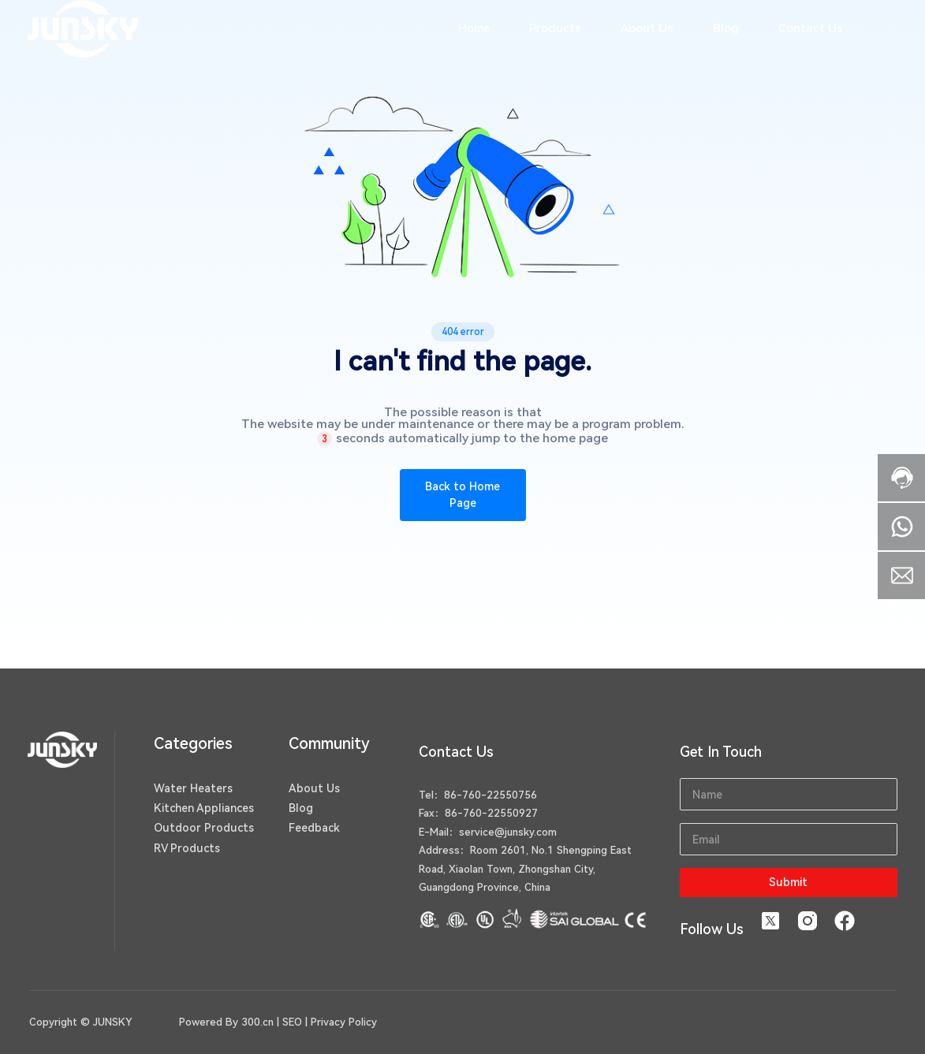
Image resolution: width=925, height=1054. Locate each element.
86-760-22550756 (490, 795)
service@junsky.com (508, 832)
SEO (292, 1022)
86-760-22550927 (491, 813)
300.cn (257, 1022)
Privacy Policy (344, 1022)
